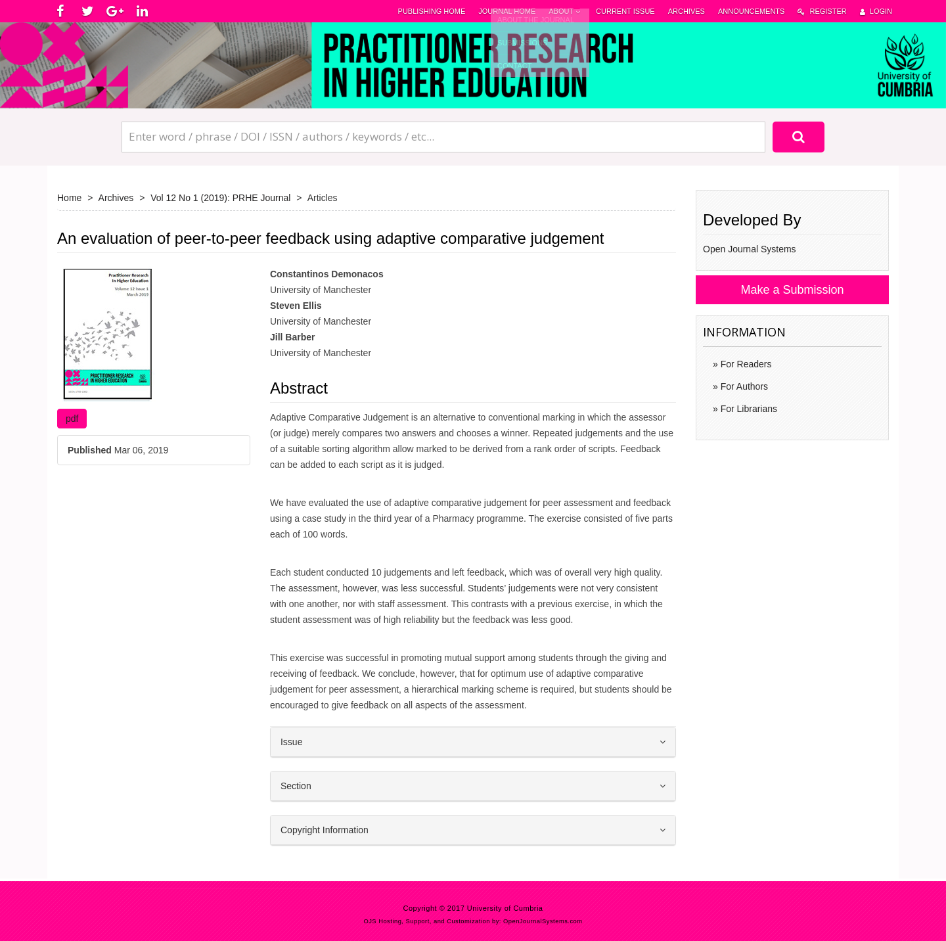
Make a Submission (792, 289)
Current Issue (625, 11)
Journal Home (506, 11)
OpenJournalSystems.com (543, 921)
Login (876, 11)
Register (822, 11)
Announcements (751, 11)
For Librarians (747, 408)
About (566, 11)
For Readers (745, 364)
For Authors (743, 386)
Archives (686, 11)
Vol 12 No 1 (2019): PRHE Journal (220, 198)
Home (69, 198)
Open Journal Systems (749, 249)
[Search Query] (443, 137)
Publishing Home (432, 11)
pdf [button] (72, 418)
